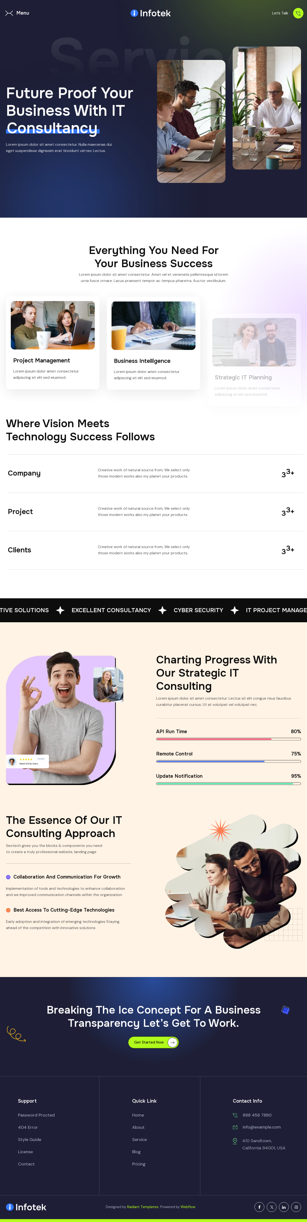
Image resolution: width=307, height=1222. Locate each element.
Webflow (188, 1207)
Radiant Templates (143, 1207)
